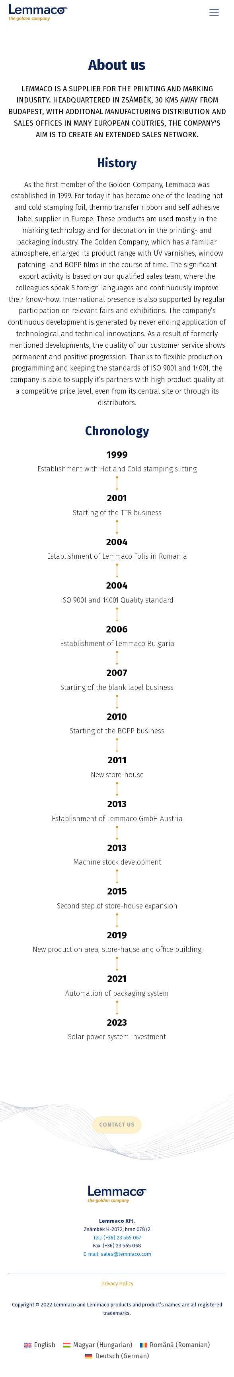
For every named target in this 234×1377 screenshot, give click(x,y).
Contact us (117, 1124)
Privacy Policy (117, 1283)
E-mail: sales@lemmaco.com (117, 1254)
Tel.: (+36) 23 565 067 (117, 1238)
